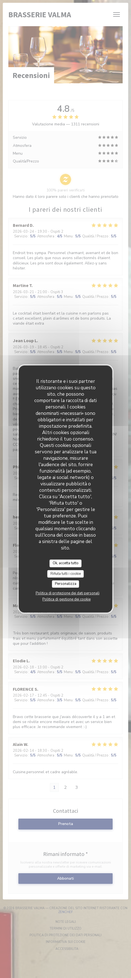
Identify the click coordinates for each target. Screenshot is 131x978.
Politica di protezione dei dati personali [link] (68, 593)
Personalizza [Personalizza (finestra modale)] (65, 583)
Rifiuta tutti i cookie (65, 573)
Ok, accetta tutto (66, 563)
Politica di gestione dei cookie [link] (66, 599)
